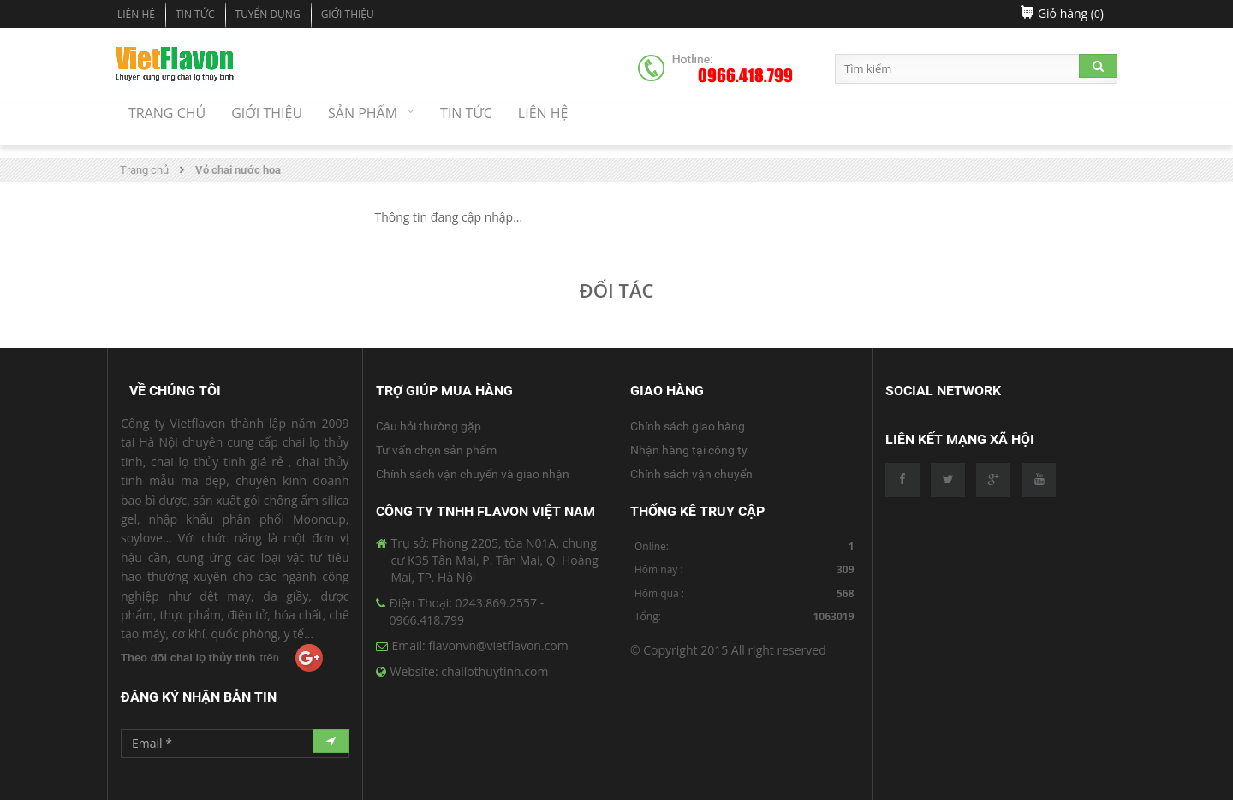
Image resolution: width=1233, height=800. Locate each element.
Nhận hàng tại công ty (689, 450)
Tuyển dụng (268, 14)
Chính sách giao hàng (687, 426)
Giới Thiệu (347, 14)
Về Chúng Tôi (175, 390)
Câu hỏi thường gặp (428, 426)
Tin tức (195, 14)
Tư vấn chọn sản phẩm (436, 450)
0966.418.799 (745, 76)
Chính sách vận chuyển (691, 474)
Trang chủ (144, 169)
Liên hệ (136, 14)
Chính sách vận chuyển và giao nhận (472, 474)
